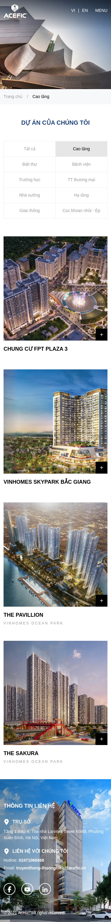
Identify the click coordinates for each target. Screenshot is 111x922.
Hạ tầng (81, 195)
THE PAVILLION (23, 615)
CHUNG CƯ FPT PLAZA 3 (35, 349)
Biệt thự (29, 164)
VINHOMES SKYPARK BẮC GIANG (47, 482)
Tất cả (29, 148)
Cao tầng (41, 96)
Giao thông (30, 210)
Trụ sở (17, 821)
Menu (101, 10)
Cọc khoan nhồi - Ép (81, 210)
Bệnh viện (81, 164)
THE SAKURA (21, 753)
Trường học (30, 179)
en (85, 10)
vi (73, 10)
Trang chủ (13, 96)
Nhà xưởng (29, 195)
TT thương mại (81, 179)
